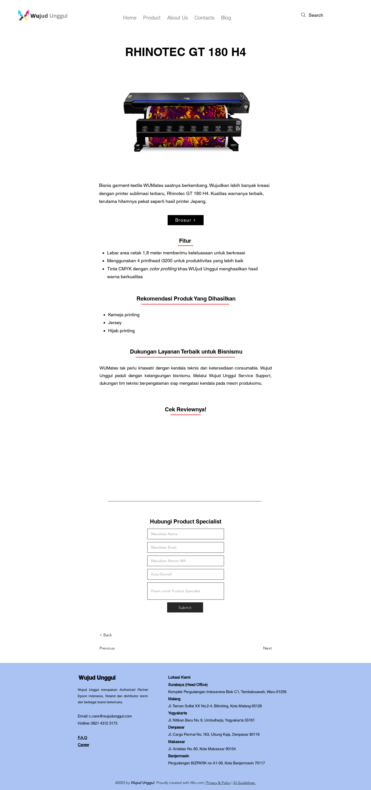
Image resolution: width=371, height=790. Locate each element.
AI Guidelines (244, 782)
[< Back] (116, 635)
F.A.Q (82, 737)
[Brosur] (186, 220)
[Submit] (185, 607)
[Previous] (116, 648)
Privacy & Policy (218, 782)
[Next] (259, 648)
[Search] (311, 15)
